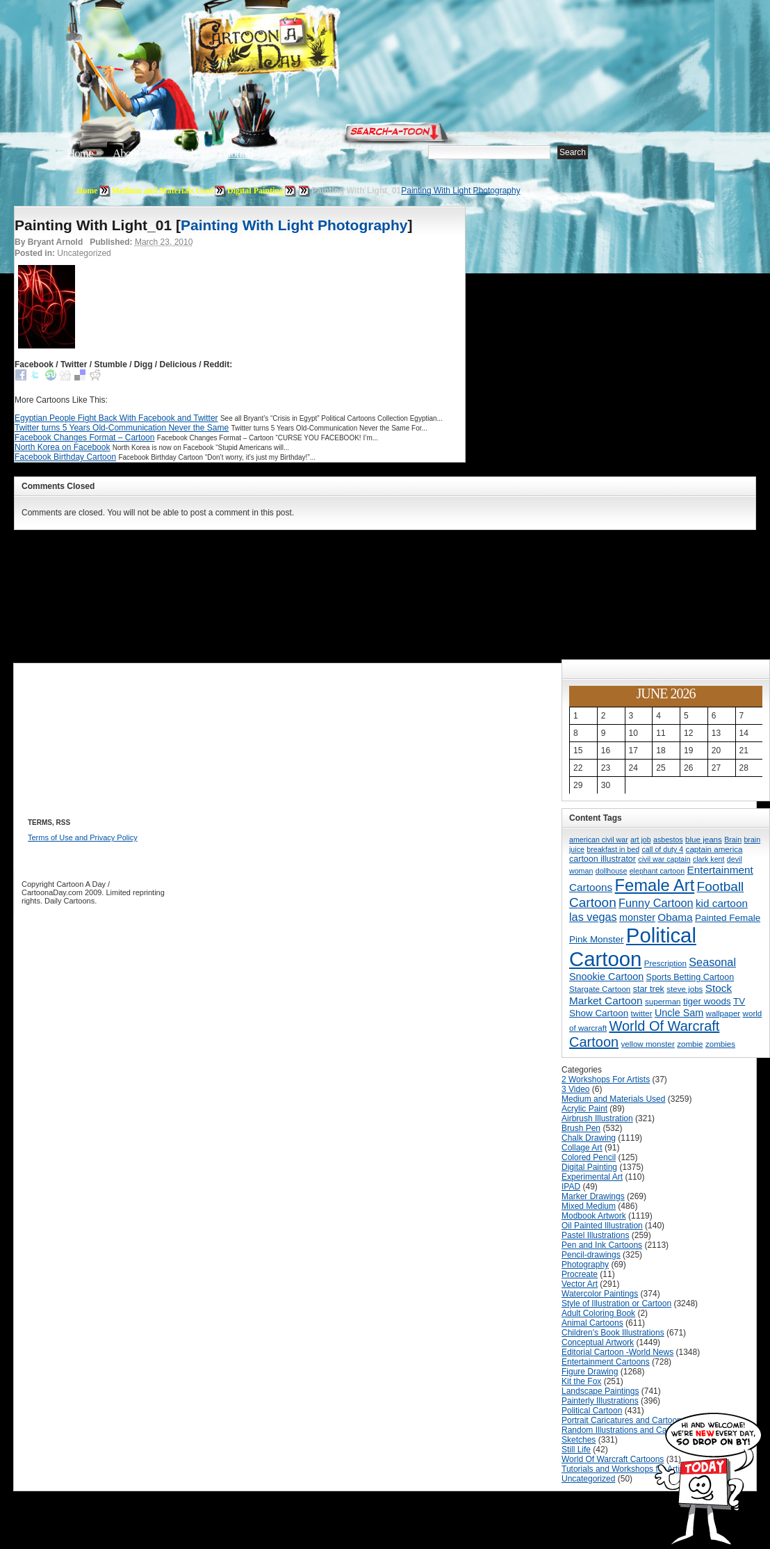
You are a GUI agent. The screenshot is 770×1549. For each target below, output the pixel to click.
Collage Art (582, 1148)
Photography (585, 1264)
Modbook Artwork (594, 1216)
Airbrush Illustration (597, 1118)
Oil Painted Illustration (602, 1225)
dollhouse (612, 871)
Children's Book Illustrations (613, 1333)
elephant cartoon (657, 871)
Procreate (580, 1274)
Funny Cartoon (656, 903)
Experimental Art (592, 1177)
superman (663, 1001)
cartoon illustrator (602, 859)
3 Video (575, 1089)
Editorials (177, 153)
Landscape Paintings (600, 1391)
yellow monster (648, 1043)
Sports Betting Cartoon (690, 977)
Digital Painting (255, 190)
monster (637, 917)
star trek (648, 989)
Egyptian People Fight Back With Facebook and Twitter (116, 418)
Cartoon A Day (297, 46)
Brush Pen (581, 1128)
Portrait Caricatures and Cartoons (624, 1420)
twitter (642, 1013)
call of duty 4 (662, 849)
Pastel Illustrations (595, 1235)
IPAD (571, 1186)
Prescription (665, 963)
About (126, 153)
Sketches (579, 1440)
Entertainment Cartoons (606, 1362)
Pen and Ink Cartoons (602, 1245)
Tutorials (235, 153)
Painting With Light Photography (460, 190)
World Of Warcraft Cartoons (613, 1459)
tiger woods (707, 1001)
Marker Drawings (593, 1196)
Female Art (655, 885)
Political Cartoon (632, 947)
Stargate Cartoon (599, 988)
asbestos (668, 839)
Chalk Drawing (589, 1138)
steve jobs (684, 988)
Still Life (576, 1449)
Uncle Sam (679, 1012)
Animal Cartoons (592, 1323)
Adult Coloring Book (598, 1313)
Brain (733, 839)
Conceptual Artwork (598, 1342)
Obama (674, 917)
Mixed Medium (589, 1206)
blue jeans (703, 839)
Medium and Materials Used (162, 190)
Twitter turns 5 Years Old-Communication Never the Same (122, 428)
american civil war (598, 839)
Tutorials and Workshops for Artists (626, 1469)
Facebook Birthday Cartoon (65, 457)
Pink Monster (596, 939)
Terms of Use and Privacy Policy (83, 837)
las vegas (593, 916)
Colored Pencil (589, 1157)
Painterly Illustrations (600, 1401)
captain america (714, 848)
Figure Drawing (590, 1372)
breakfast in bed (613, 849)
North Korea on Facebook (62, 447)
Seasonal (712, 962)
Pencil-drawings (591, 1255)
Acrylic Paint (584, 1109)
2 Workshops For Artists (606, 1079)
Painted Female (727, 918)
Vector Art (580, 1284)
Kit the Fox (581, 1381)
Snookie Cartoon (606, 976)
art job (640, 839)
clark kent (709, 859)
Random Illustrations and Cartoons (626, 1430)
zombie (690, 1043)
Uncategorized (588, 1479)
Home (80, 153)
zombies (720, 1043)
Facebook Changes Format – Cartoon (84, 437)
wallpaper (723, 1013)
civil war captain (664, 859)
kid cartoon (722, 903)
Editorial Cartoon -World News (617, 1352)
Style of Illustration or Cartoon (616, 1303)
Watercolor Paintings (600, 1294)
